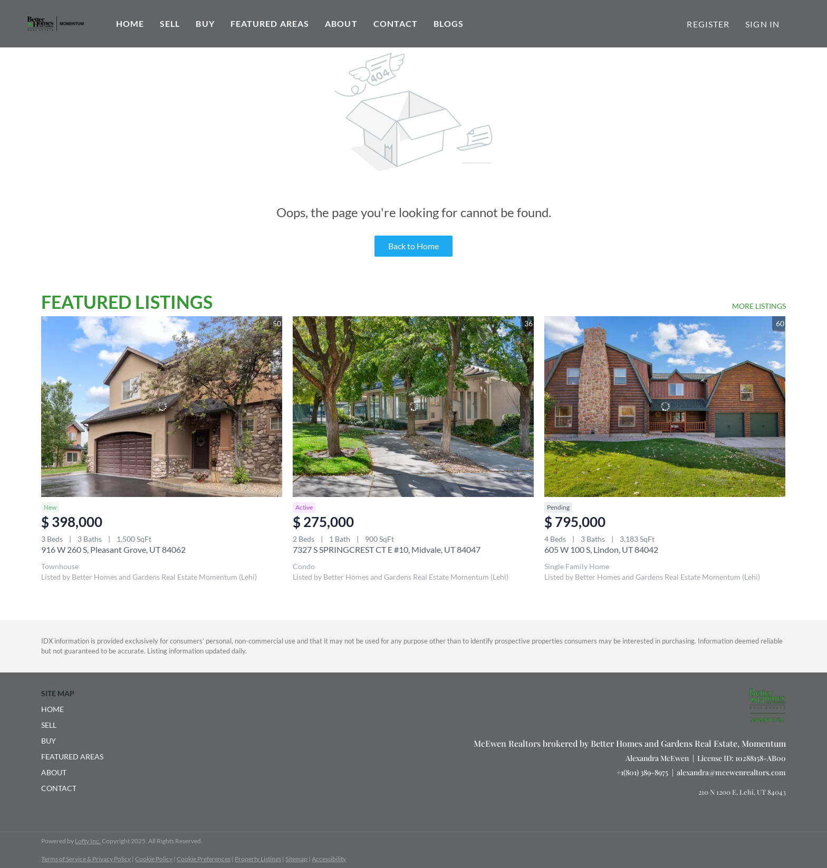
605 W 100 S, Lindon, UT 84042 (601, 549)
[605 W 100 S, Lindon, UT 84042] (664, 406)
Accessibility (329, 859)
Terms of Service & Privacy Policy (86, 859)
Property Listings (258, 859)
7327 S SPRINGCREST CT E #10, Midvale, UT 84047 (386, 549)
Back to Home (413, 246)
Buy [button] (205, 23)
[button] (75, 709)
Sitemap (296, 859)
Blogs (449, 23)
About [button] (341, 23)
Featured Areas (269, 23)
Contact (395, 23)
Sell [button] (170, 23)
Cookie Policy (153, 859)
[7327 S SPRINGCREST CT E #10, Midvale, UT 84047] (413, 406)
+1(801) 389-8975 (642, 772)
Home (130, 23)
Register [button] (708, 24)
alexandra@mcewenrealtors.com (731, 772)
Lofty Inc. (88, 841)
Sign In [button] (762, 24)
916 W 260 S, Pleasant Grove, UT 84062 (113, 549)
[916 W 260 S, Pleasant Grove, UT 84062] (161, 406)
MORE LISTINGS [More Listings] (759, 305)
